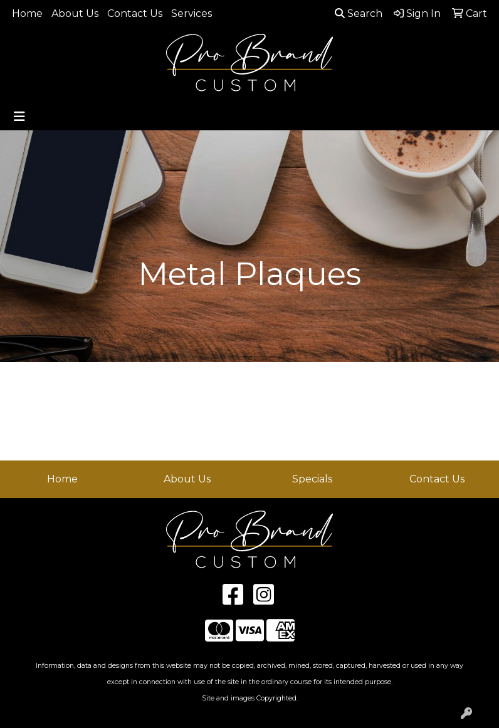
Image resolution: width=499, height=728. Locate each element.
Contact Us (134, 13)
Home (27, 13)
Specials (312, 479)
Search (358, 13)
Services (191, 13)
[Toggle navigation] (19, 116)
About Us (74, 13)
